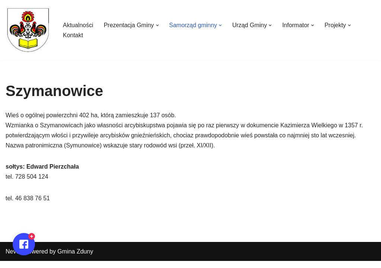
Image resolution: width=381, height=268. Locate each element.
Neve (12, 258)
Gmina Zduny (75, 258)
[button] (157, 25)
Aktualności (78, 25)
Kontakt (73, 35)
